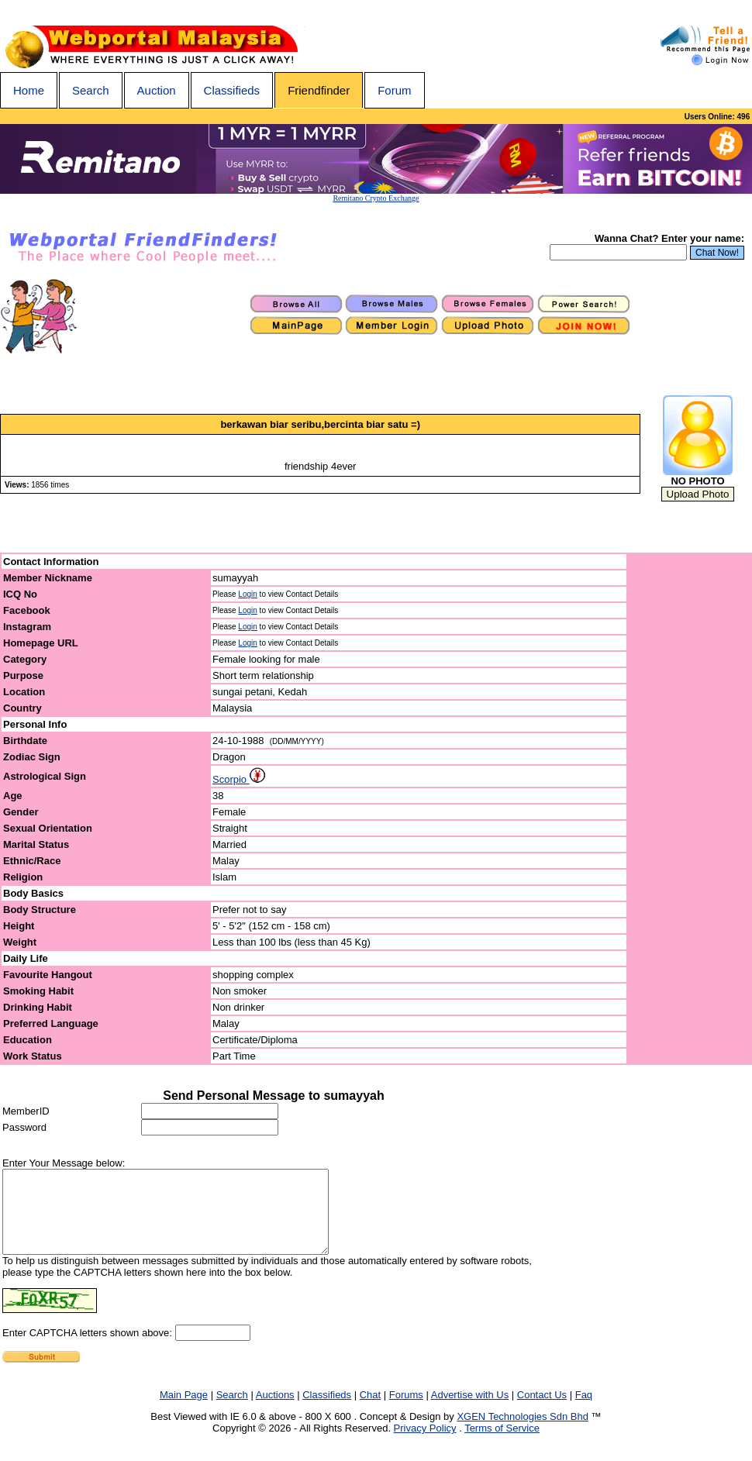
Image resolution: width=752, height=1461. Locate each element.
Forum (394, 90)
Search (90, 90)
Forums (406, 1411)
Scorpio (238, 779)
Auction (156, 90)
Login (247, 594)
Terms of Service (502, 1444)
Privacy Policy (425, 1444)
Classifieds (232, 90)
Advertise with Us (470, 1411)
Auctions (275, 1411)
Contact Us (542, 1411)
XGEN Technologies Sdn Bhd (522, 1433)
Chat (370, 1411)
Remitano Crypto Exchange (376, 198)
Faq (583, 1411)
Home (28, 90)
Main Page (184, 1411)
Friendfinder (319, 90)
